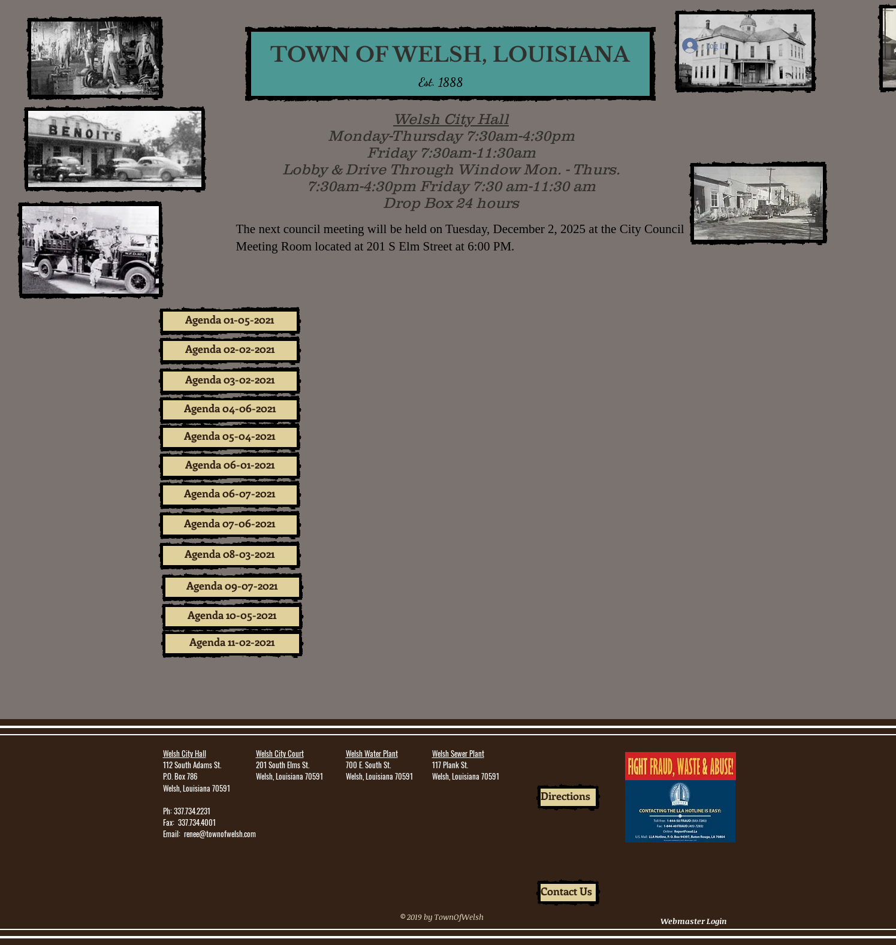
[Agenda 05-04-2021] (230, 437)
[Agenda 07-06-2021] (230, 525)
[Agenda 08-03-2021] (230, 555)
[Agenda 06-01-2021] (230, 466)
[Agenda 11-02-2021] (232, 643)
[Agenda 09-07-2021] (232, 587)
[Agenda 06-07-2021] (230, 495)
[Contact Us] (568, 892)
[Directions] (568, 797)
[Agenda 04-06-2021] (230, 409)
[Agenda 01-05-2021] (230, 321)
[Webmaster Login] (694, 921)
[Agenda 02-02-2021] (230, 350)
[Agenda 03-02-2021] (230, 381)
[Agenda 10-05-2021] (232, 616)
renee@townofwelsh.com (220, 834)
